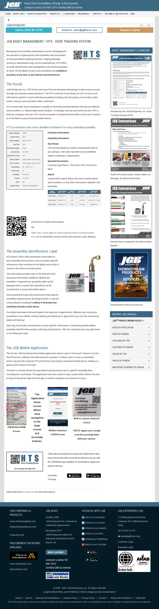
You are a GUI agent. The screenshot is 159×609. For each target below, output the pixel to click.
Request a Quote (130, 30)
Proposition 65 (17, 534)
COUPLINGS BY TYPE (131, 340)
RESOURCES (84, 14)
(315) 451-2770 (33, 30)
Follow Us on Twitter (93, 522)
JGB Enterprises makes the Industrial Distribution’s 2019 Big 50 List (60, 538)
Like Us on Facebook (93, 517)
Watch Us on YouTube (94, 544)
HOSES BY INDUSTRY (37, 14)
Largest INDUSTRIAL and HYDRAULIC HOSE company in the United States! (79, 591)
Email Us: (67, 30)
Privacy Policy (88, 597)
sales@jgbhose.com (85, 30)
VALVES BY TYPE (131, 354)
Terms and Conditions (121, 597)
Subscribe (140, 597)
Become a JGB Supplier (116, 14)
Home (18, 597)
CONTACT (98, 14)
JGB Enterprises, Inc (77, 587)
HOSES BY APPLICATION (131, 327)
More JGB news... (56, 552)
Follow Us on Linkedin (94, 528)
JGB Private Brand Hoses (128, 320)
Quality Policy (70, 597)
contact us (29, 491)
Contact (103, 597)
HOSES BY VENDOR (131, 334)
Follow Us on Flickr (92, 533)
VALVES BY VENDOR (131, 360)
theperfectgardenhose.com (23, 526)
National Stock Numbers (48, 597)
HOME (8, 14)
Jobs (132, 14)
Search (28, 597)
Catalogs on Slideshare (94, 538)
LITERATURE (69, 14)
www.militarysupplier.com (23, 521)
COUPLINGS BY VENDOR (131, 347)
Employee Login (125, 547)
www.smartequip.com (20, 563)
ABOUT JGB (19, 14)
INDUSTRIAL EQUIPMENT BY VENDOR (131, 367)
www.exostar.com (18, 569)
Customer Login (125, 541)
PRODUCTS (55, 14)
